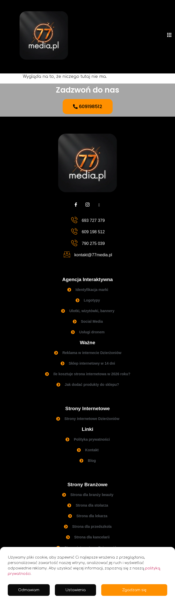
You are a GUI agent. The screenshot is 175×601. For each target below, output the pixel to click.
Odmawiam (28, 590)
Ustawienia (75, 590)
